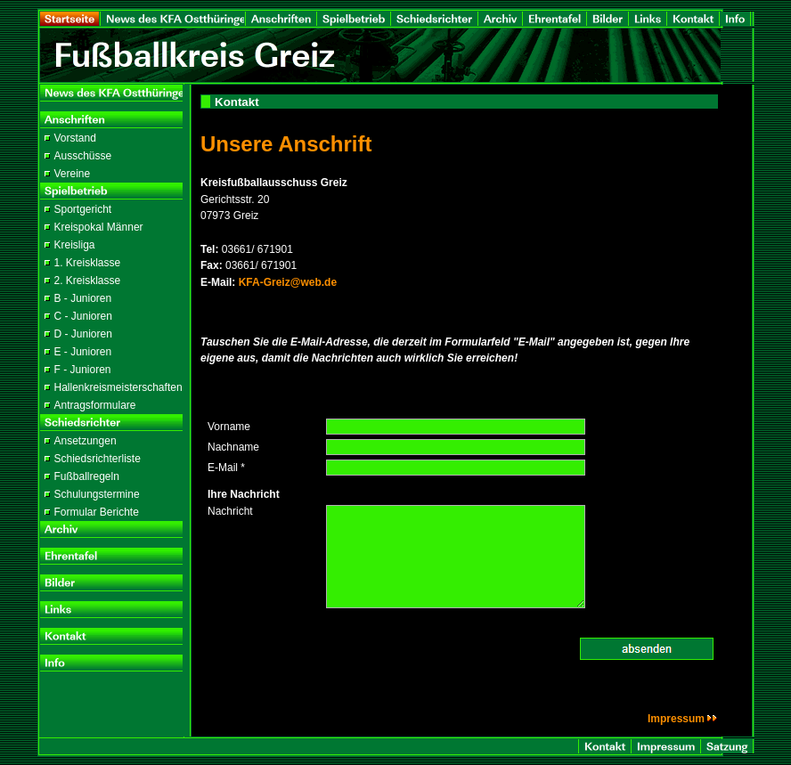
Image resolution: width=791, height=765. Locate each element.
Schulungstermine (97, 494)
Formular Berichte (96, 512)
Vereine (72, 173)
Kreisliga (74, 245)
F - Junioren (82, 369)
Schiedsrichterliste (97, 458)
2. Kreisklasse (87, 280)
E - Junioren (83, 352)
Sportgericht (83, 209)
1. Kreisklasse (87, 262)
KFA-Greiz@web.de (288, 282)
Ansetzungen (85, 441)
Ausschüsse (83, 156)
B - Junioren (83, 298)
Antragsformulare (95, 405)
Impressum (683, 718)
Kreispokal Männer (98, 227)
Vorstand (75, 138)
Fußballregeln (86, 476)
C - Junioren (83, 316)
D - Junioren (83, 334)
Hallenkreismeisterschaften (118, 387)
